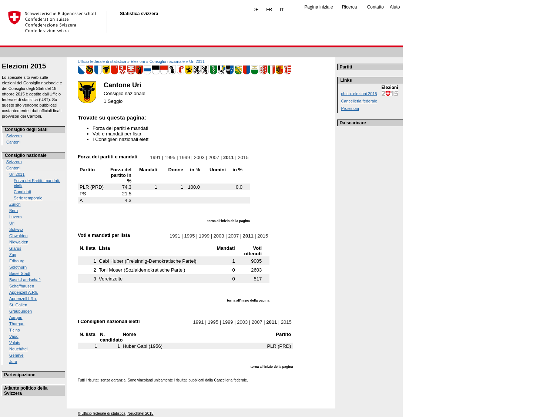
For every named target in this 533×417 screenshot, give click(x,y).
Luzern (15, 217)
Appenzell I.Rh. (23, 298)
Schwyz (16, 229)
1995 (170, 157)
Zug (12, 254)
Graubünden (20, 311)
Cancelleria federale (359, 101)
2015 (243, 157)
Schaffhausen (21, 286)
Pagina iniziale (318, 7)
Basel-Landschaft (25, 280)
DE (255, 9)
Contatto (375, 7)
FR (269, 9)
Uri (11, 223)
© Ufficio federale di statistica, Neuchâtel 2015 (116, 413)
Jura (13, 361)
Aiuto (395, 7)
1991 (155, 157)
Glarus (15, 248)
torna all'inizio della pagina (228, 221)
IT (282, 9)
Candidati (22, 191)
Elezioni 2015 (24, 66)
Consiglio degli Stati (26, 129)
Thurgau (16, 324)
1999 (184, 157)
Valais (14, 342)
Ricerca (349, 7)
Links (346, 80)
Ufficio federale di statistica (102, 61)
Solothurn (18, 267)
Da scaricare (352, 122)
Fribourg (16, 261)
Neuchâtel (18, 349)
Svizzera (14, 136)
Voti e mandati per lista (117, 134)
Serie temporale (28, 198)
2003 (199, 157)
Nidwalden (18, 242)
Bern (13, 210)
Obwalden (18, 235)
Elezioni (138, 61)
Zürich (15, 204)
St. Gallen (18, 305)
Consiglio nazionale (26, 155)
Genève (16, 355)
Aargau (15, 317)
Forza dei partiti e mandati (120, 128)
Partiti (345, 67)
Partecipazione (20, 374)
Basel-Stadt (19, 273)
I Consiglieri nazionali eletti (121, 139)
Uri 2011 (17, 174)
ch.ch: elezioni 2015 (359, 93)
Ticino (14, 330)
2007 (214, 157)
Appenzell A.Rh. (23, 292)
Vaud (14, 336)
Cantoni (13, 142)
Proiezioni (350, 108)
